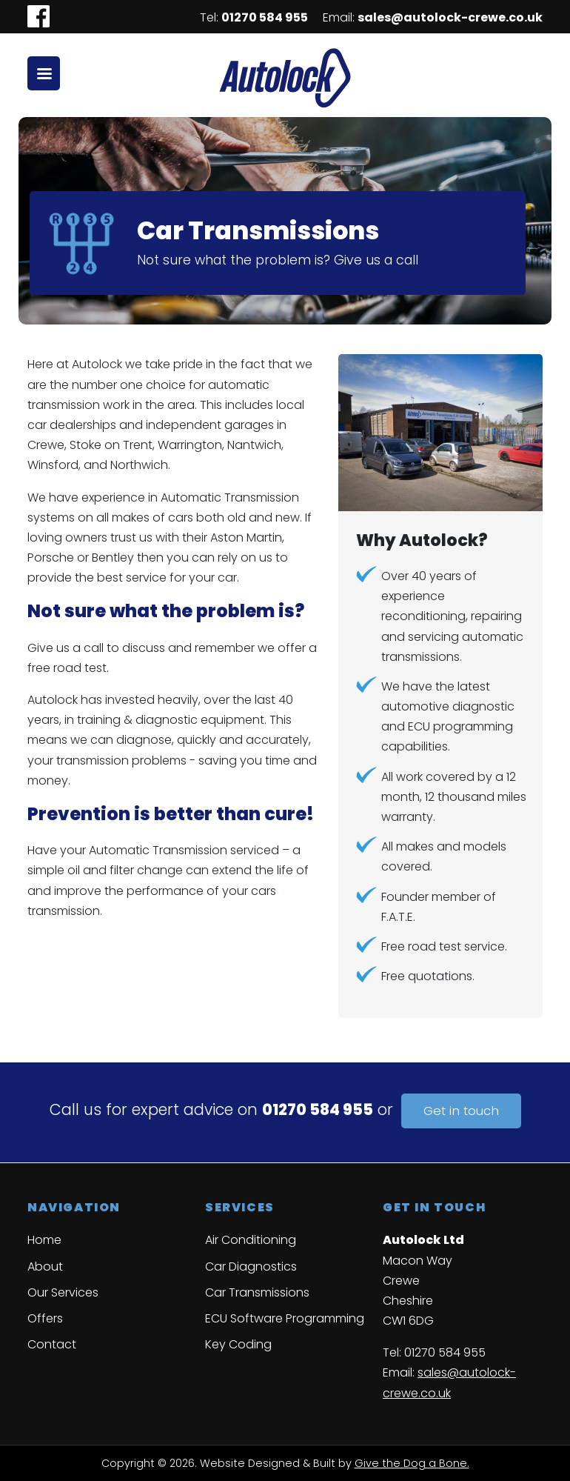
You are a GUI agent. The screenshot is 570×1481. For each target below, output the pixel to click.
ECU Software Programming (284, 1318)
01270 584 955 (264, 17)
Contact (51, 1344)
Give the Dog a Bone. (412, 1463)
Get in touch (461, 1110)
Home (44, 1239)
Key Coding (238, 1344)
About (45, 1266)
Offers (45, 1318)
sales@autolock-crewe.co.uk (450, 17)
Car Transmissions (257, 1292)
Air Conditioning (250, 1239)
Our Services (62, 1292)
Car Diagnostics (251, 1266)
